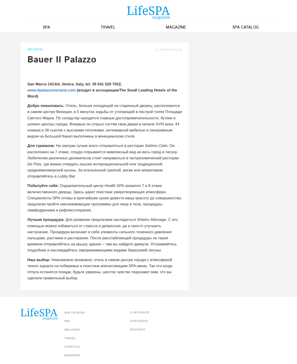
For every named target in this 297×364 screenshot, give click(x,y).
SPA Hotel (35, 49)
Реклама (138, 329)
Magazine (176, 27)
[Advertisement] (233, 73)
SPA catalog (245, 27)
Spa (46, 27)
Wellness (72, 329)
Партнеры (139, 321)
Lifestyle (72, 346)
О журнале (140, 312)
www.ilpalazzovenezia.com (51, 90)
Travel (108, 27)
